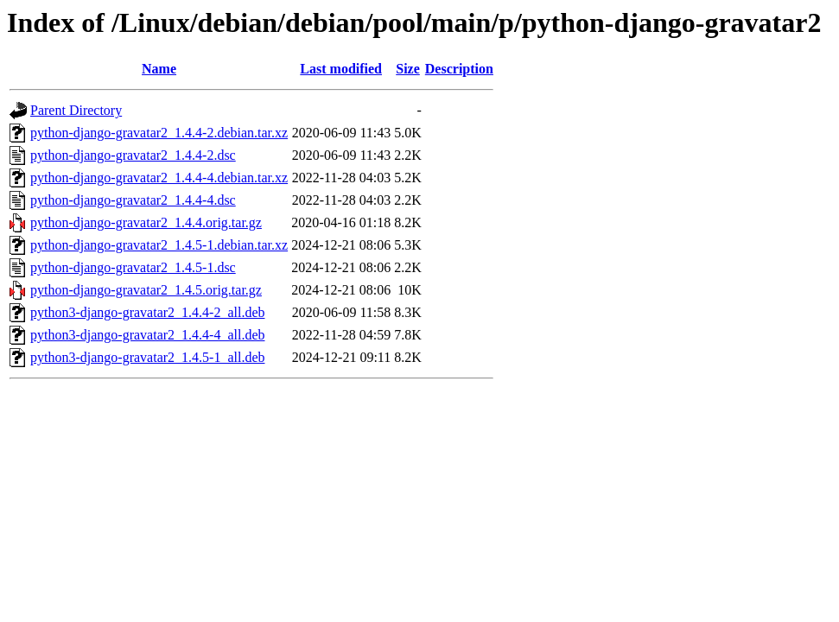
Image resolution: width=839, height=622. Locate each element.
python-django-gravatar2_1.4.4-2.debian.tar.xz (159, 132)
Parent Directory (76, 110)
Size (408, 68)
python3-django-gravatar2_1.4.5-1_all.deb (147, 357)
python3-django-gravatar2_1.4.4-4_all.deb (147, 334)
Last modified (341, 68)
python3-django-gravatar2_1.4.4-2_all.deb (147, 312)
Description (459, 68)
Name (159, 68)
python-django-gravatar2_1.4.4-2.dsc (133, 155)
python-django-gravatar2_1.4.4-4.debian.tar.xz (159, 177)
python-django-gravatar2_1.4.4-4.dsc (133, 200)
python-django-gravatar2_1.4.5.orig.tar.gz (146, 289)
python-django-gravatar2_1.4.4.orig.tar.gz (146, 222)
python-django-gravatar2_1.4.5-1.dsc (133, 267)
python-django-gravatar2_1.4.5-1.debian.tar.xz (159, 245)
